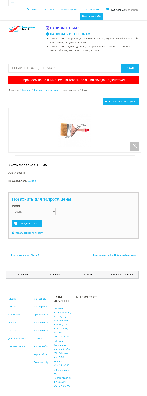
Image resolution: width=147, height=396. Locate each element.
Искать (130, 68)
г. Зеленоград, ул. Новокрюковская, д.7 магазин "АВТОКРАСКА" (63, 378)
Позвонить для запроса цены (41, 199)
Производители (42, 314)
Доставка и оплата (18, 338)
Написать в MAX (63, 28)
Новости (12, 322)
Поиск (33, 9)
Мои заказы (49, 9)
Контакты (13, 330)
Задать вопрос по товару (27, 232)
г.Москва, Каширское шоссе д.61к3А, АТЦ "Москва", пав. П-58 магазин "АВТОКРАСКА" (62, 353)
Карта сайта (40, 354)
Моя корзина (41, 306)
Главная (26, 90)
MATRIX (31, 181)
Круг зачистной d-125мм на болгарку (115, 255)
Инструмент (52, 90)
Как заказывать (16, 346)
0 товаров (131, 9)
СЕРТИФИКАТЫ (91, 9)
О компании (14, 314)
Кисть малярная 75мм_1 (23, 255)
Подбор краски (69, 9)
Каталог (38, 90)
